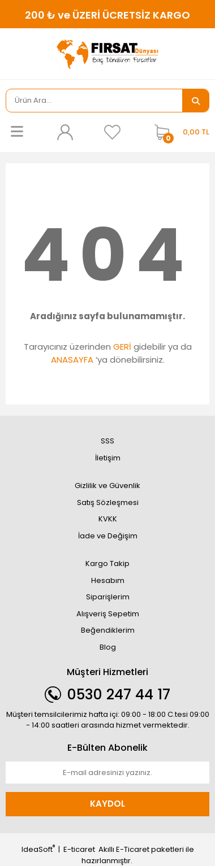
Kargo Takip (107, 563)
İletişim (108, 457)
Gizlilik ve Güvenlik (107, 485)
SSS (107, 441)
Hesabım (107, 580)
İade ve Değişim (107, 535)
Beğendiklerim (108, 630)
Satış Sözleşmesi (108, 502)
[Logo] (107, 54)
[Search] (94, 100)
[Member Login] (64, 132)
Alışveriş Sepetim (107, 613)
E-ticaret (79, 849)
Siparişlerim (108, 596)
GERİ (122, 347)
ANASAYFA (72, 359)
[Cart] (179, 132)
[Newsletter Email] (107, 772)
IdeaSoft (38, 849)
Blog (108, 647)
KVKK (107, 518)
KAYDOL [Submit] (107, 804)
